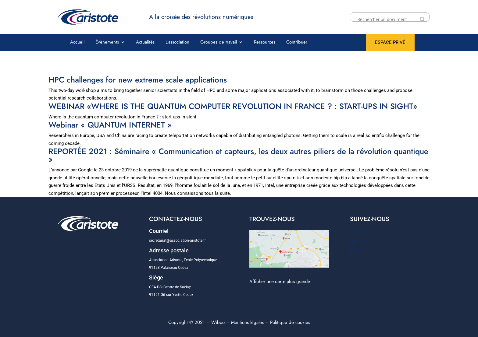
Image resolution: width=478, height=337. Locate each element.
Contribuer (296, 42)
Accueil (77, 42)
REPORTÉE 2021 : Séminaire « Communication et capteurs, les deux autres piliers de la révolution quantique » (238, 155)
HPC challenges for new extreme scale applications (137, 80)
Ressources (264, 42)
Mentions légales (247, 322)
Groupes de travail (218, 42)
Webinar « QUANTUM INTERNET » (110, 125)
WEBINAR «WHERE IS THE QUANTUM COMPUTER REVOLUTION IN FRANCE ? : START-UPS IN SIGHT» (232, 106)
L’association (177, 42)
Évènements (107, 42)
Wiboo (218, 322)
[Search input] (387, 19)
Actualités (145, 42)
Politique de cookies (290, 322)
